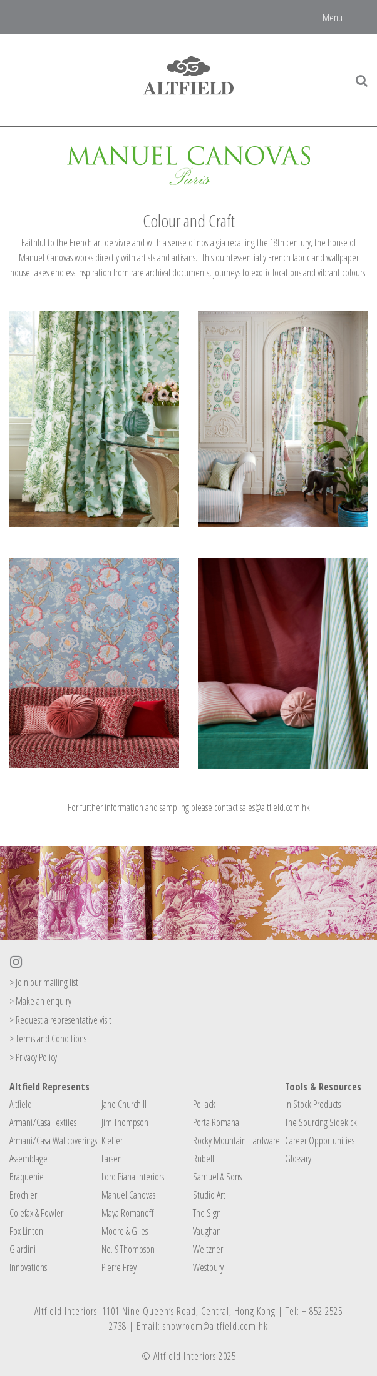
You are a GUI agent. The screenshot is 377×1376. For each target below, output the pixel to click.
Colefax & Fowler (36, 1213)
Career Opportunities (319, 1140)
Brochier (23, 1195)
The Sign (207, 1213)
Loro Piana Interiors (132, 1177)
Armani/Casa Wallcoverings (53, 1140)
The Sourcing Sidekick (321, 1122)
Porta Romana (216, 1122)
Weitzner (208, 1249)
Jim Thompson (124, 1122)
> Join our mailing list (43, 982)
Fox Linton (26, 1231)
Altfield (20, 1104)
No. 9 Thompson (128, 1249)
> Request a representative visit (60, 1020)
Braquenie (26, 1177)
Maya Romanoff (127, 1213)
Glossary (298, 1158)
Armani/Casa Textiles (42, 1122)
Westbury (208, 1267)
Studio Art (209, 1195)
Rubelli (204, 1158)
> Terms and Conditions (47, 1038)
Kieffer (112, 1140)
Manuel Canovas (128, 1195)
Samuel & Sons (217, 1177)
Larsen (111, 1158)
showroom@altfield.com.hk (215, 1326)
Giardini (22, 1249)
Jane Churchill (124, 1104)
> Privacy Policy (33, 1057)
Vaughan (207, 1231)
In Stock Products (313, 1104)
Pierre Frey (119, 1267)
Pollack (204, 1104)
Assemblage (28, 1158)
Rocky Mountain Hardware (236, 1140)
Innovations (28, 1267)
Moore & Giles (124, 1231)
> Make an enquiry (40, 1001)
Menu (333, 17)
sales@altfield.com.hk (275, 807)
